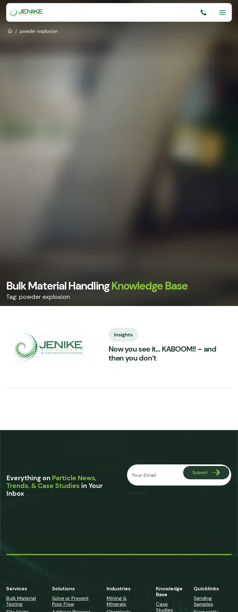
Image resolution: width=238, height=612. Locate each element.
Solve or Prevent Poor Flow (70, 601)
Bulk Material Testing (21, 601)
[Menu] (222, 12)
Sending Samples (203, 601)
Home (10, 30)
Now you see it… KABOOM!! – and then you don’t (162, 354)
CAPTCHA (136, 493)
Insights (123, 334)
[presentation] (174, 511)
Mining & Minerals (117, 601)
